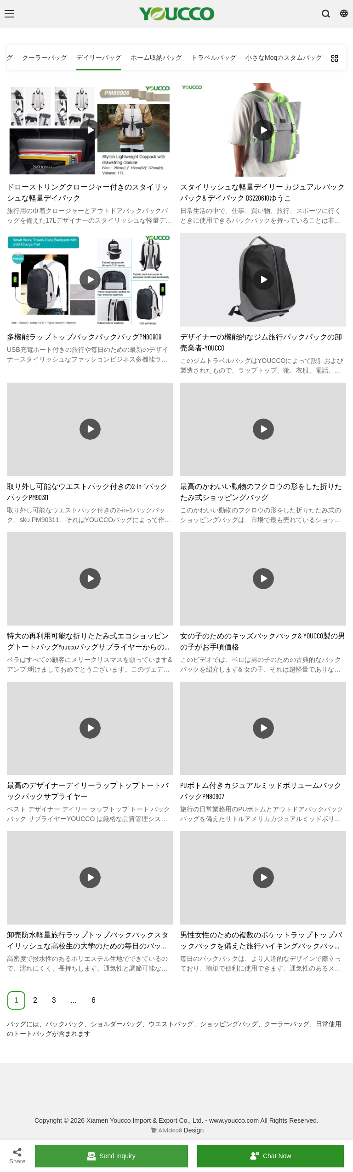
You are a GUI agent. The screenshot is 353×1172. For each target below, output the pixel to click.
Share (17, 1156)
